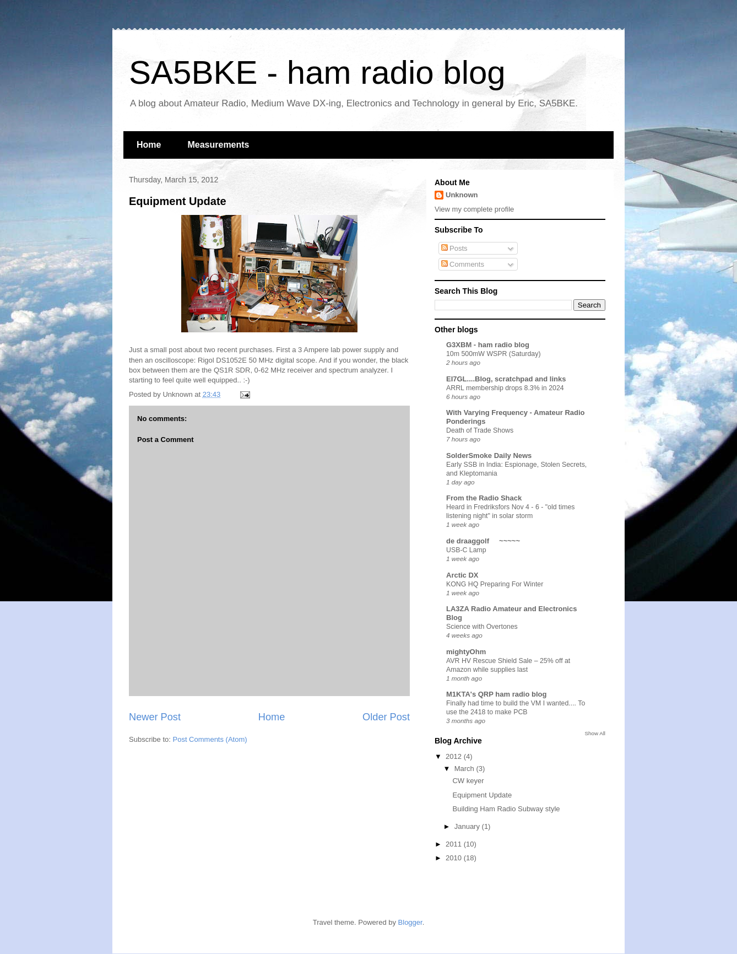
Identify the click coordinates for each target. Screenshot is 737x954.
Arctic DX (462, 575)
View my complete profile (474, 209)
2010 (455, 858)
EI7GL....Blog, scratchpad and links (506, 379)
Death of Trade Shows (479, 430)
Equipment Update (177, 201)
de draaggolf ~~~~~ (483, 541)
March (465, 768)
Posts (454, 248)
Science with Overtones (482, 626)
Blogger (410, 922)
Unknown (462, 195)
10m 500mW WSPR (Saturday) (493, 354)
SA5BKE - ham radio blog (317, 72)
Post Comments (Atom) (210, 739)
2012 (455, 756)
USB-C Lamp (466, 550)
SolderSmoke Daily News (489, 455)
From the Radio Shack (484, 498)
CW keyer (468, 781)
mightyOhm (466, 652)
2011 (455, 844)
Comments (462, 264)
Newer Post (155, 717)
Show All (595, 733)
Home (149, 144)
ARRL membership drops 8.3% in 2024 (505, 388)
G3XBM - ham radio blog (487, 345)
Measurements (218, 144)
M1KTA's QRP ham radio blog (496, 694)
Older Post (386, 717)
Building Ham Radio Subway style (506, 809)
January (468, 826)
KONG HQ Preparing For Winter (494, 584)
